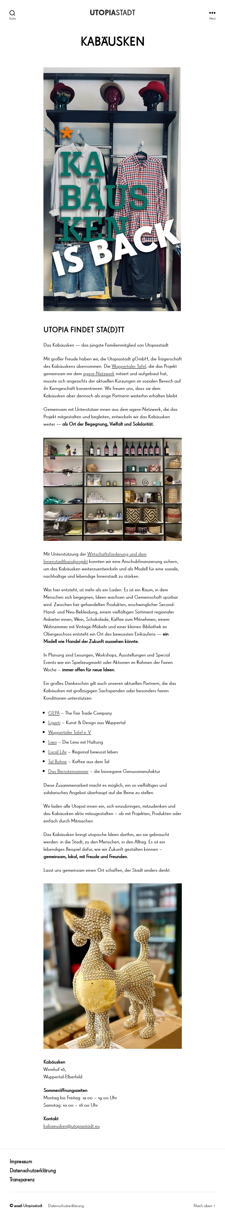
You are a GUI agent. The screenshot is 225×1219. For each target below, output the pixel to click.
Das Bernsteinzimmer (68, 771)
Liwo (52, 742)
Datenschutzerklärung (33, 1170)
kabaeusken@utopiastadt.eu (71, 1126)
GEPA (54, 713)
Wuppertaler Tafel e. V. (69, 732)
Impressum (21, 1161)
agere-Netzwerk (99, 373)
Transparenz (22, 1179)
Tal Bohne (57, 761)
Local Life (57, 752)
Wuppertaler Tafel (129, 366)
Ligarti (54, 722)
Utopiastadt (32, 1205)
